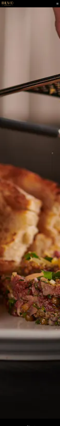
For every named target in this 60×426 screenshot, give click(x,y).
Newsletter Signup (30, 424)
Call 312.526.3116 (30, 414)
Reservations (39, 418)
